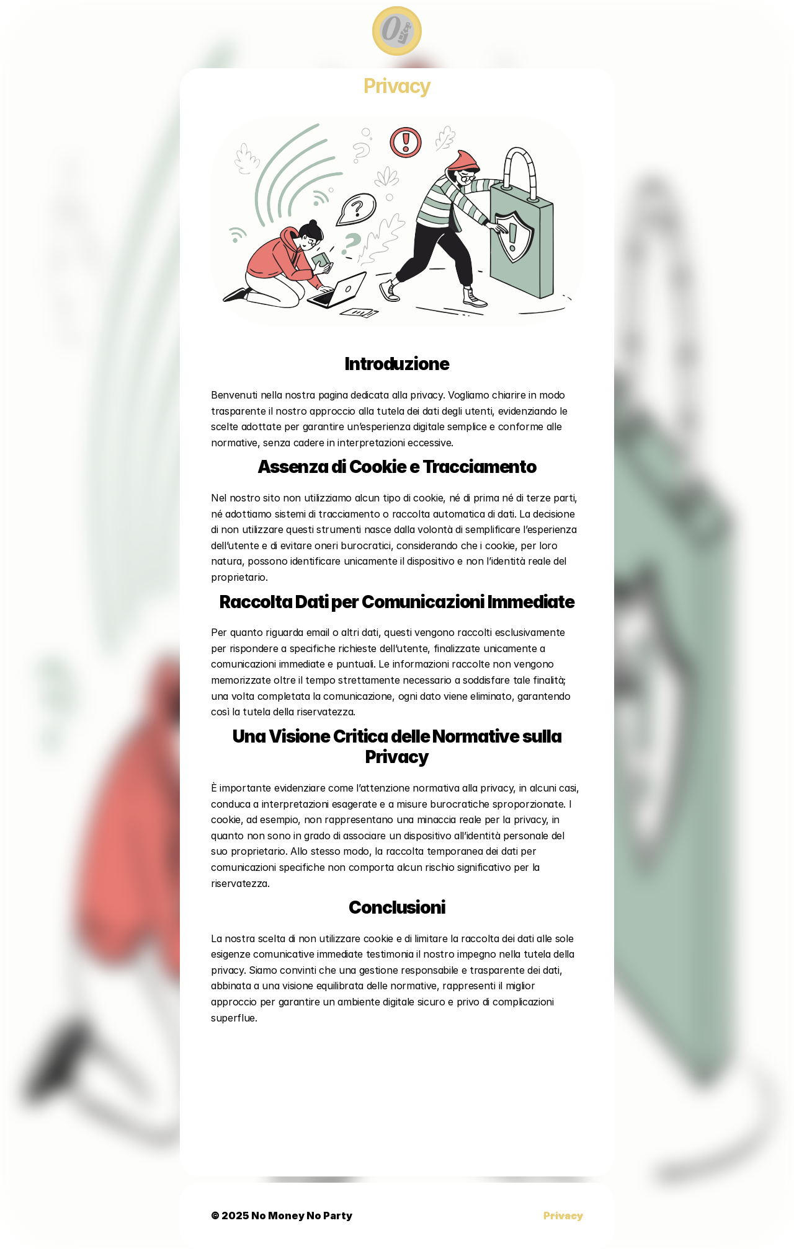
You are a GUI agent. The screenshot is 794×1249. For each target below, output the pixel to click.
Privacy (563, 1215)
